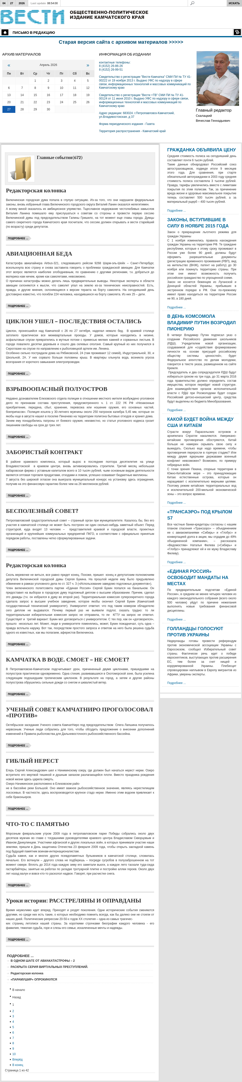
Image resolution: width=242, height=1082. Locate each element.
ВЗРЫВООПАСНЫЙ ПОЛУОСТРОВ (56, 388)
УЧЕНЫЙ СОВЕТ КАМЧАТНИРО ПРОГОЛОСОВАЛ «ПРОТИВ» (79, 712)
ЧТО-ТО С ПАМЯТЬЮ (37, 824)
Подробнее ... (18, 238)
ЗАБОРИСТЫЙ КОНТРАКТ (44, 452)
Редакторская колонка (36, 190)
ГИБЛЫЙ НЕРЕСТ (32, 760)
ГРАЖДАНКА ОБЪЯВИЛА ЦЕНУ (201, 149)
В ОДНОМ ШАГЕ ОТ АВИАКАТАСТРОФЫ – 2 (43, 960)
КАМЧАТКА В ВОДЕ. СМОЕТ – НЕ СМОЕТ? (67, 659)
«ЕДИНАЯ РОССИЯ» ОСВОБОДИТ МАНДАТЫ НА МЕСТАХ (197, 577)
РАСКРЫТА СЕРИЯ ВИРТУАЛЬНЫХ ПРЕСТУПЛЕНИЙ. (49, 967)
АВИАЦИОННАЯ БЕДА (39, 253)
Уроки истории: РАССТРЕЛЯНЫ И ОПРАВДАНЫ (73, 900)
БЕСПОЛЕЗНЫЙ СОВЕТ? (42, 510)
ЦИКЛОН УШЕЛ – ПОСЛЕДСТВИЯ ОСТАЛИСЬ (73, 321)
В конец (17, 1065)
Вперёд (17, 1059)
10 (14, 1054)
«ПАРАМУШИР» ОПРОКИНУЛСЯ (34, 979)
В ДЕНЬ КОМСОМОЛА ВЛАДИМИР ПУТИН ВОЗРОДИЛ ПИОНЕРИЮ (201, 322)
